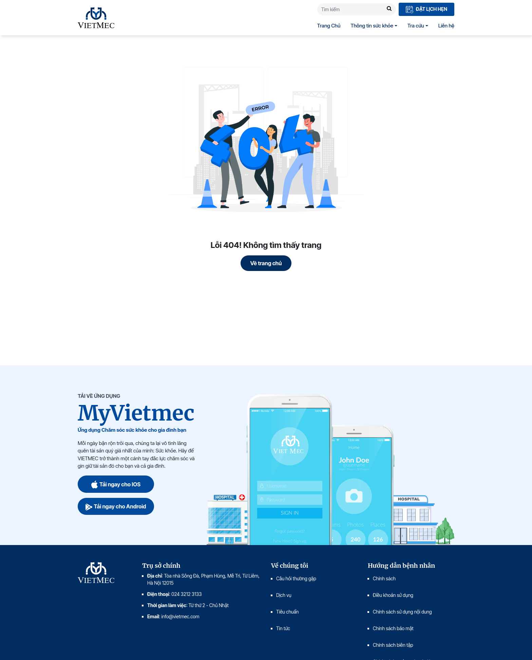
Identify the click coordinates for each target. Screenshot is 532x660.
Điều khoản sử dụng (393, 595)
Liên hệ (446, 25)
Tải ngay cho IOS (115, 484)
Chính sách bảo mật (393, 628)
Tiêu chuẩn (287, 612)
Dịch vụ (283, 595)
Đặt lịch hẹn (426, 10)
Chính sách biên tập (393, 645)
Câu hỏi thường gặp (296, 578)
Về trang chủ (266, 263)
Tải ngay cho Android (116, 506)
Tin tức (283, 628)
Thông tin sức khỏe (371, 25)
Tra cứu (415, 25)
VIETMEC (96, 17)
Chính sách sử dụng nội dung (402, 612)
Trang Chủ (329, 25)
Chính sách (384, 578)
